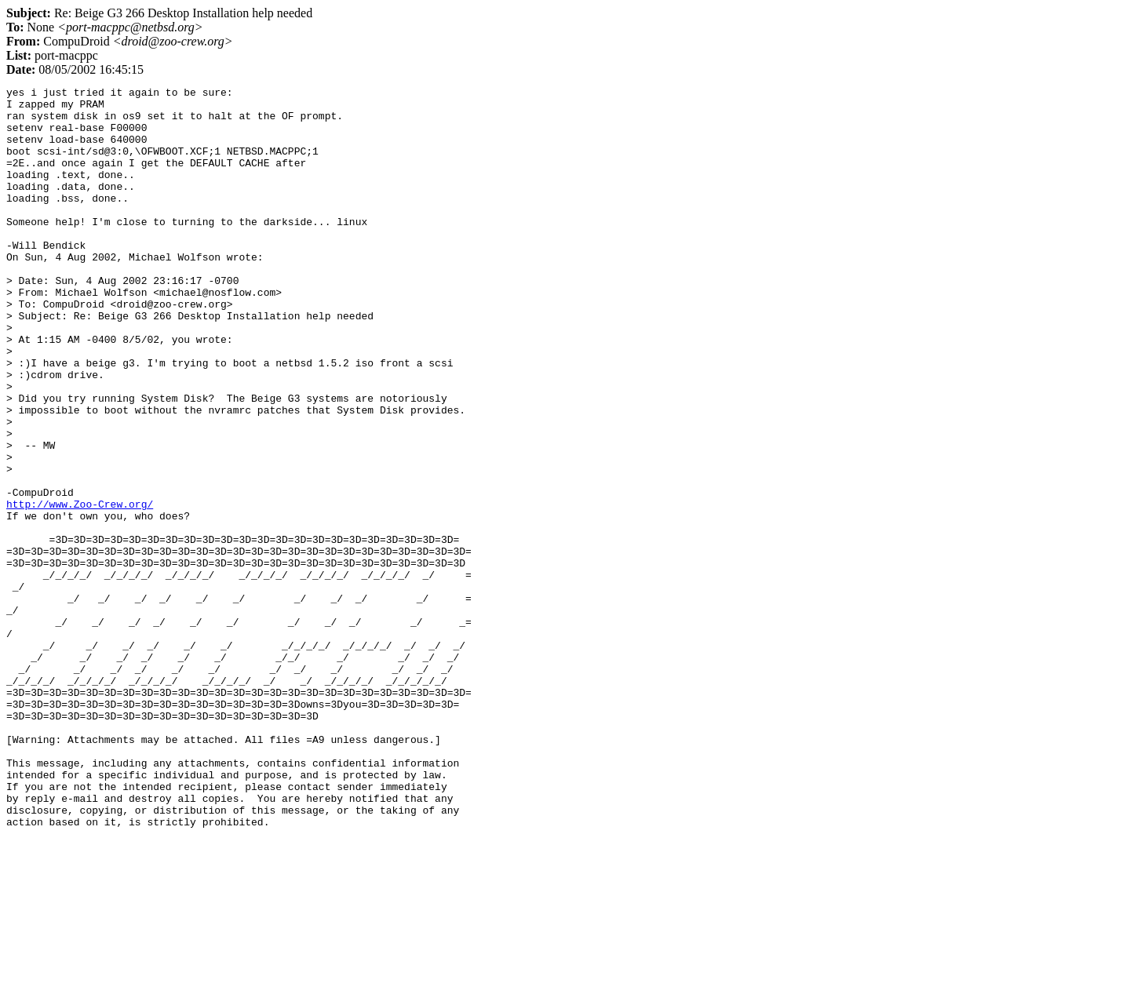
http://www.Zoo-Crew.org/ (79, 588)
